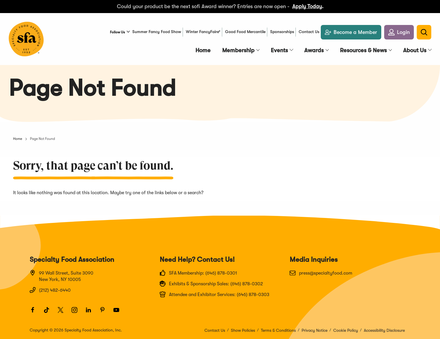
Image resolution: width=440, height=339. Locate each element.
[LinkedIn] (91, 312)
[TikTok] (49, 312)
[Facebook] (35, 312)
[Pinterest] (105, 312)
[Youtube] (118, 312)
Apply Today (307, 6)
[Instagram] (77, 312)
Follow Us (117, 32)
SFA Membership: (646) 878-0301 (198, 273)
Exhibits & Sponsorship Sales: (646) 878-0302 (211, 283)
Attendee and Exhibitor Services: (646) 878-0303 (214, 294)
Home (17, 139)
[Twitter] (63, 312)
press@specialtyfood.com (321, 273)
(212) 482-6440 (50, 290)
